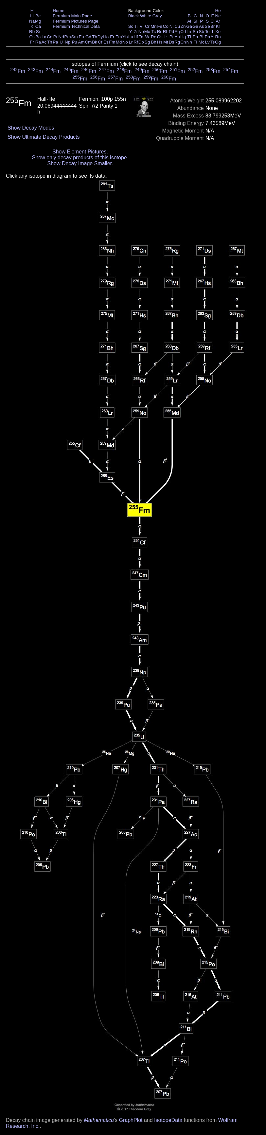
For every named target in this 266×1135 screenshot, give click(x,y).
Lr (131, 42)
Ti (136, 26)
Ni (171, 26)
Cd (183, 31)
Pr (55, 36)
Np (67, 42)
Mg (38, 21)
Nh (189, 42)
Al (189, 21)
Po (207, 36)
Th (49, 42)
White (145, 15)
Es (106, 42)
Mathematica (99, 1120)
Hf (135, 36)
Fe (159, 26)
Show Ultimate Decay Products (44, 137)
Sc (130, 26)
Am (81, 42)
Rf (135, 42)
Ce (49, 36)
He (218, 10)
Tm (118, 36)
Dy (100, 36)
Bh (153, 42)
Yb (125, 36)
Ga (189, 26)
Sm (74, 36)
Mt (165, 42)
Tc (153, 31)
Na (32, 21)
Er (112, 36)
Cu (177, 26)
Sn (195, 31)
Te (207, 31)
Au (177, 36)
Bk (94, 42)
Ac (44, 42)
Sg (147, 42)
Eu (81, 36)
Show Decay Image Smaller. (80, 163)
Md (119, 42)
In (189, 31)
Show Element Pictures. (80, 151)
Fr (32, 42)
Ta (141, 36)
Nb (141, 31)
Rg (177, 42)
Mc (201, 42)
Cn (183, 42)
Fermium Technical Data (76, 26)
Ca (38, 26)
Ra (38, 42)
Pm (67, 36)
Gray (157, 15)
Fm (112, 42)
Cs (31, 36)
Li (31, 15)
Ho (106, 36)
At (212, 36)
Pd (171, 31)
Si (195, 21)
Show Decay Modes (31, 128)
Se (207, 26)
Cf (100, 42)
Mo (147, 31)
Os (160, 36)
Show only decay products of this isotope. (80, 157)
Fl (195, 42)
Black (133, 15)
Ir (165, 36)
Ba (38, 36)
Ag (177, 31)
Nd (61, 36)
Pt (171, 36)
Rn (218, 36)
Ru (160, 31)
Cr (147, 26)
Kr (218, 26)
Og (218, 42)
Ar (218, 21)
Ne (218, 15)
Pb (195, 36)
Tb (94, 36)
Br (212, 26)
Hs (159, 42)
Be (38, 15)
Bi (202, 36)
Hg (183, 36)
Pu (74, 42)
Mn (154, 26)
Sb (201, 31)
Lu (130, 36)
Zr (136, 31)
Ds (171, 42)
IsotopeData (168, 1120)
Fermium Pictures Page (75, 21)
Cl (212, 21)
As (201, 26)
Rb (32, 31)
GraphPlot (130, 1120)
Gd (88, 36)
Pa (55, 42)
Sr (38, 31)
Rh (165, 31)
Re (153, 36)
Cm (88, 42)
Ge (195, 26)
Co (165, 26)
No (125, 42)
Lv (207, 42)
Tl (189, 36)
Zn (183, 26)
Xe (218, 31)
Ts (212, 42)
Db (141, 42)
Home (58, 10)
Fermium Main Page (72, 15)
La (44, 36)
